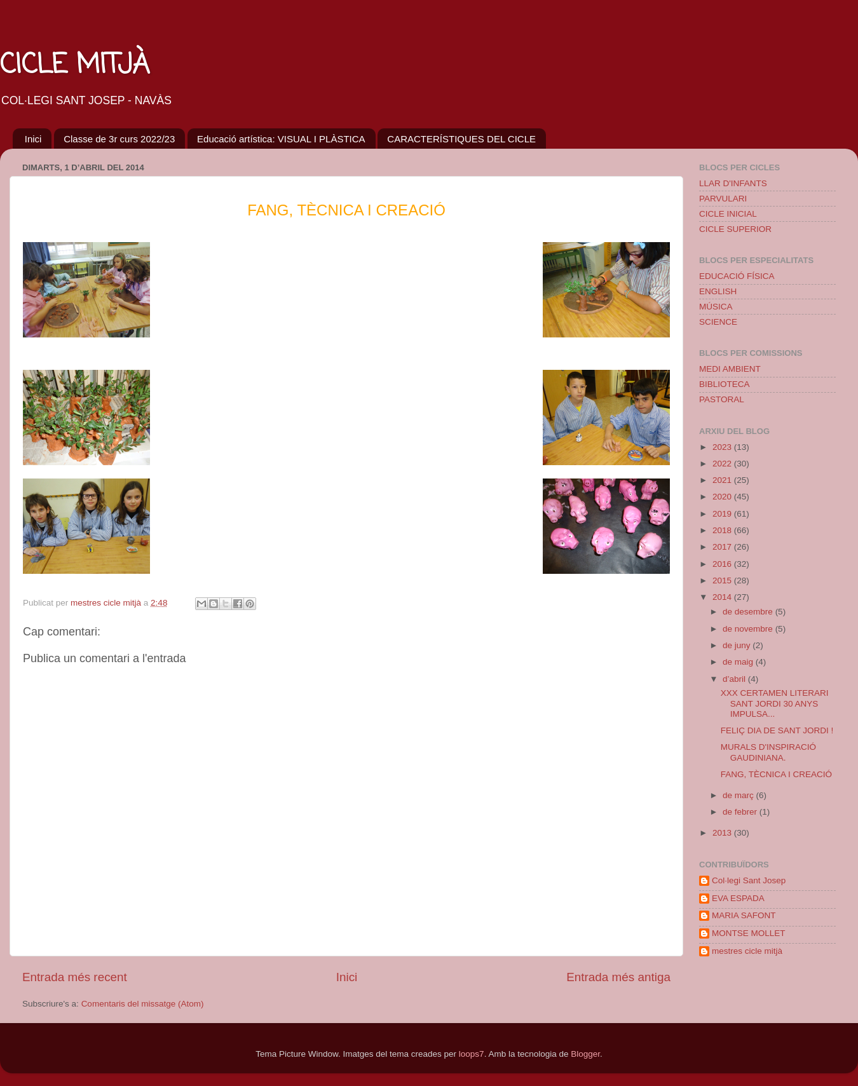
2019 (723, 514)
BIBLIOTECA (724, 384)
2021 (723, 480)
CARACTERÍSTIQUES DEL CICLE (461, 138)
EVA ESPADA (738, 898)
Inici (33, 138)
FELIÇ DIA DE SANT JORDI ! (777, 730)
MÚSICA (716, 306)
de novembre (749, 629)
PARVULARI (723, 198)
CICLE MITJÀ (74, 66)
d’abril (735, 679)
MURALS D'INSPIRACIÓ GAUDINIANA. (768, 752)
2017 (723, 547)
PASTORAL (721, 399)
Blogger (585, 1054)
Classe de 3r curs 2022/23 (119, 138)
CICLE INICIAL (728, 214)
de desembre (749, 611)
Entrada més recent (74, 977)
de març (739, 795)
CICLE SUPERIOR (735, 229)
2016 (723, 564)
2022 (723, 463)
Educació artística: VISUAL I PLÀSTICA (281, 138)
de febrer (741, 812)
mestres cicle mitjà (747, 951)
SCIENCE (718, 322)
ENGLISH (718, 291)
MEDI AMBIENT (730, 369)
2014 (723, 597)
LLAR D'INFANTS (733, 183)
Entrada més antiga (618, 977)
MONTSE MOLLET (749, 933)
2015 (723, 580)
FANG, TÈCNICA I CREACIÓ (776, 774)
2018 (723, 530)
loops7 (471, 1054)
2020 (723, 496)
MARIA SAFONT (744, 915)
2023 (723, 447)
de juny (737, 645)
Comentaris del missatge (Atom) (142, 1003)
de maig (739, 662)
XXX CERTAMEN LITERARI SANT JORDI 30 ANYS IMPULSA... (775, 703)
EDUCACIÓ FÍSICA (737, 276)
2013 (723, 833)
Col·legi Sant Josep (749, 880)
